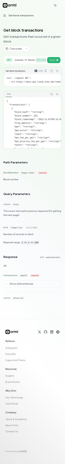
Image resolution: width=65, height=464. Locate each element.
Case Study (11, 403)
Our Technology (14, 397)
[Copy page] (13, 49)
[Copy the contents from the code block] (52, 71)
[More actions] (60, 5)
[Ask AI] (57, 71)
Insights (9, 375)
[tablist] (26, 94)
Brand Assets (12, 382)
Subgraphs (11, 348)
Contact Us (11, 431)
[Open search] (49, 5)
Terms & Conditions (16, 419)
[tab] (9, 94)
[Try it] (53, 60)
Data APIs (10, 354)
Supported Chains (15, 360)
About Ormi (11, 425)
